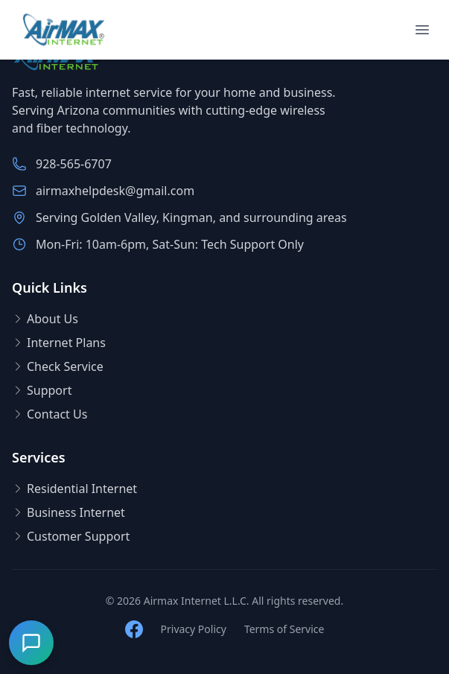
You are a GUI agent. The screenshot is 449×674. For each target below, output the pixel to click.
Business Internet (68, 512)
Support (41, 390)
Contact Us (49, 414)
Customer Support (71, 536)
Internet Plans (59, 342)
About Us (45, 319)
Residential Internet (74, 488)
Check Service (58, 366)
